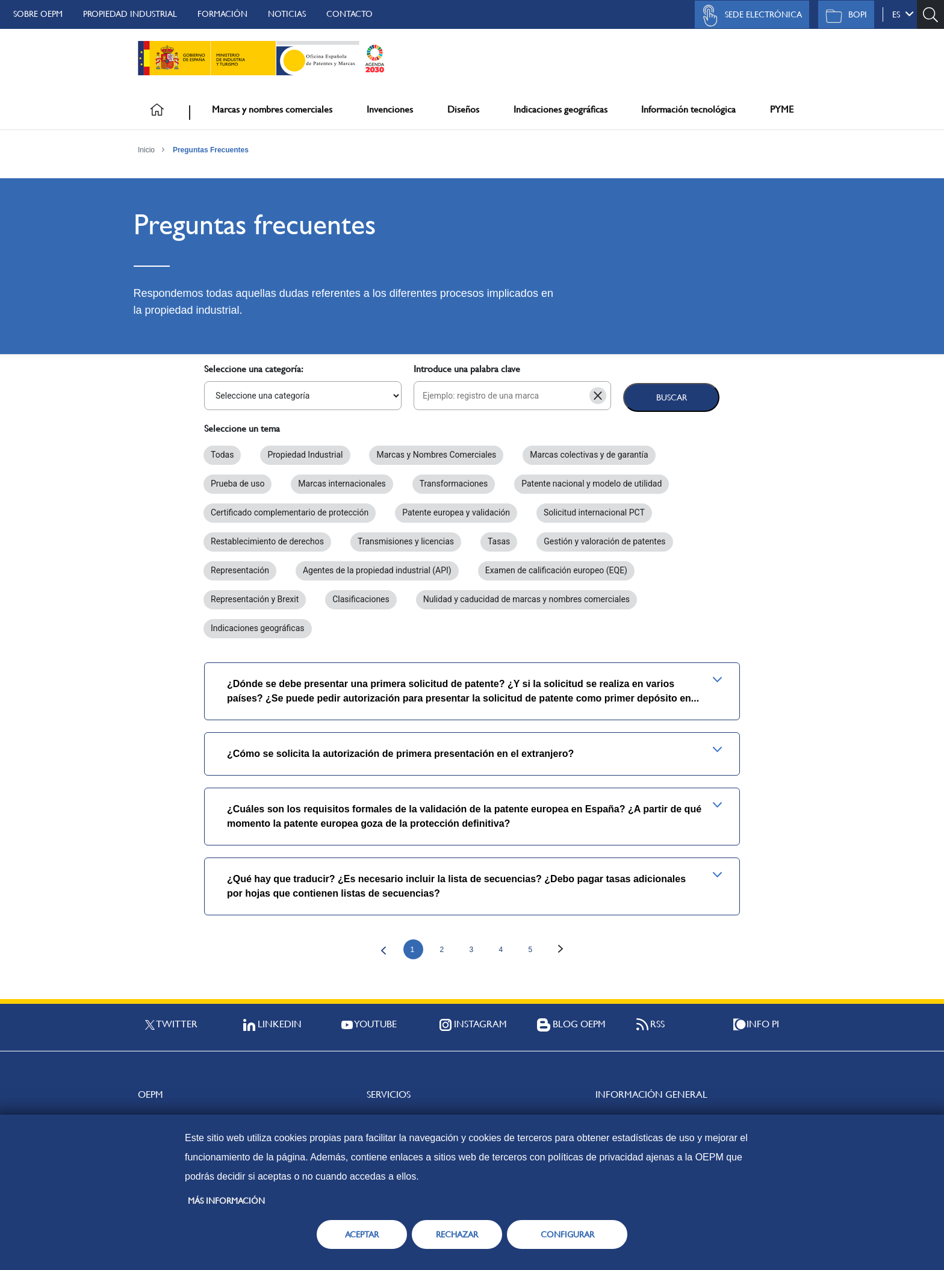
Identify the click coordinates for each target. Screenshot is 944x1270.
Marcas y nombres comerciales (272, 109)
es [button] (903, 13)
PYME (781, 109)
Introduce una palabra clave (467, 369)
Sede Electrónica (749, 15)
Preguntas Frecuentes (211, 150)
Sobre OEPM (38, 14)
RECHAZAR (457, 1234)
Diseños (463, 109)
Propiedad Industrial (130, 14)
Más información (226, 1201)
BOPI (843, 15)
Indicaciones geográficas (560, 109)
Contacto (349, 14)
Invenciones (390, 109)
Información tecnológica (688, 109)
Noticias (287, 14)
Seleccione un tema (242, 428)
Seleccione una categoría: (253, 369)
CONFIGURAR (567, 1234)
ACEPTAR (362, 1234)
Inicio (146, 150)
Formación (222, 14)
